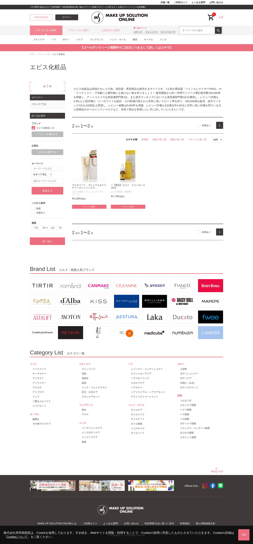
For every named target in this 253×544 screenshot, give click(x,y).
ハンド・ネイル (118, 39)
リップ (36, 396)
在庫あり (206, 125)
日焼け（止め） (188, 383)
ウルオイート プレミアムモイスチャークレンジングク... (89, 186)
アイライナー (39, 383)
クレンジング (88, 369)
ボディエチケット (189, 387)
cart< (211, 14)
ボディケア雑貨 (188, 423)
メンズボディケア (91, 432)
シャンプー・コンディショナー (147, 369)
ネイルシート (138, 433)
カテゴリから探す (46, 30)
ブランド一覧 (43, 54)
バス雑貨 (184, 419)
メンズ (163, 39)
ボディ (66, 39)
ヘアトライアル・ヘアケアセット (148, 392)
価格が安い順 (159, 139)
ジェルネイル (138, 428)
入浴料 (183, 369)
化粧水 (85, 378)
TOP (32, 54)
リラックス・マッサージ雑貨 (195, 428)
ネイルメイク (138, 414)
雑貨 (135, 39)
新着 (38, 208)
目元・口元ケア (90, 392)
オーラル (148, 39)
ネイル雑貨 (136, 423)
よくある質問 (198, 2)
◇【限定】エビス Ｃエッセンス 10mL (128, 186)
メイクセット (39, 405)
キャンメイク (151, 32)
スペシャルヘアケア (141, 373)
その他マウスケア (42, 423)
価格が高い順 (177, 139)
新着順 (144, 139)
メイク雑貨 (186, 409)
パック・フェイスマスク (94, 387)
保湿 (84, 383)
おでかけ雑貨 (187, 432)
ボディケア (186, 378)
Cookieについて (17, 537)
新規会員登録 (41, 17)
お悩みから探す (111, 30)
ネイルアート (138, 419)
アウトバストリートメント (144, 396)
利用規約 (185, 523)
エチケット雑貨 (188, 437)
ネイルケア (136, 409)
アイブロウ (38, 392)
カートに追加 (89, 207)
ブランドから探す (78, 30)
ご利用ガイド (180, 2)
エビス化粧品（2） (46, 128)
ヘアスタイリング (140, 378)
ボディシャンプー (189, 373)
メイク (79, 39)
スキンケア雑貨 (188, 405)
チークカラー (39, 373)
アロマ (85, 414)
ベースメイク (39, 369)
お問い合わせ (216, 2)
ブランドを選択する (47, 134)
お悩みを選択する (47, 152)
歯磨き (36, 419)
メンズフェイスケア (92, 428)
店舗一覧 (165, 2)
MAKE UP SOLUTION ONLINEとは (57, 523)
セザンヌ (138, 32)
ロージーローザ (168, 32)
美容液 (128, 192)
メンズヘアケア (90, 437)
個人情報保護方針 (205, 523)
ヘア (53, 39)
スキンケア (39, 39)
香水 (84, 409)
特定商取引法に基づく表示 (159, 523)
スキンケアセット (91, 396)
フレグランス (96, 39)
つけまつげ (186, 400)
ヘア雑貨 (184, 414)
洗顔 (84, 373)
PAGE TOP (217, 471)
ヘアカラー (136, 387)
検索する (47, 190)
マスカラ (37, 387)
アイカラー (38, 378)
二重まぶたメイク (42, 401)
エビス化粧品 (78, 192)
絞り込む (47, 241)
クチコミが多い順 (197, 139)
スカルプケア (138, 383)
